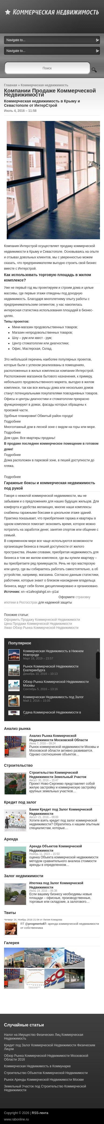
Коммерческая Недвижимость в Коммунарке (37, 1066)
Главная (10, 85)
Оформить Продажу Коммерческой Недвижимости (42, 620)
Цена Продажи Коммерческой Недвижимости (38, 624)
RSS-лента (40, 1113)
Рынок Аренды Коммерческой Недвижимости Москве (44, 1080)
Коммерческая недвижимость (44, 85)
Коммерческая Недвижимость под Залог (53, 697)
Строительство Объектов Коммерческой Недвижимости (46, 1073)
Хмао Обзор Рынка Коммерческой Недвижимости (41, 628)
